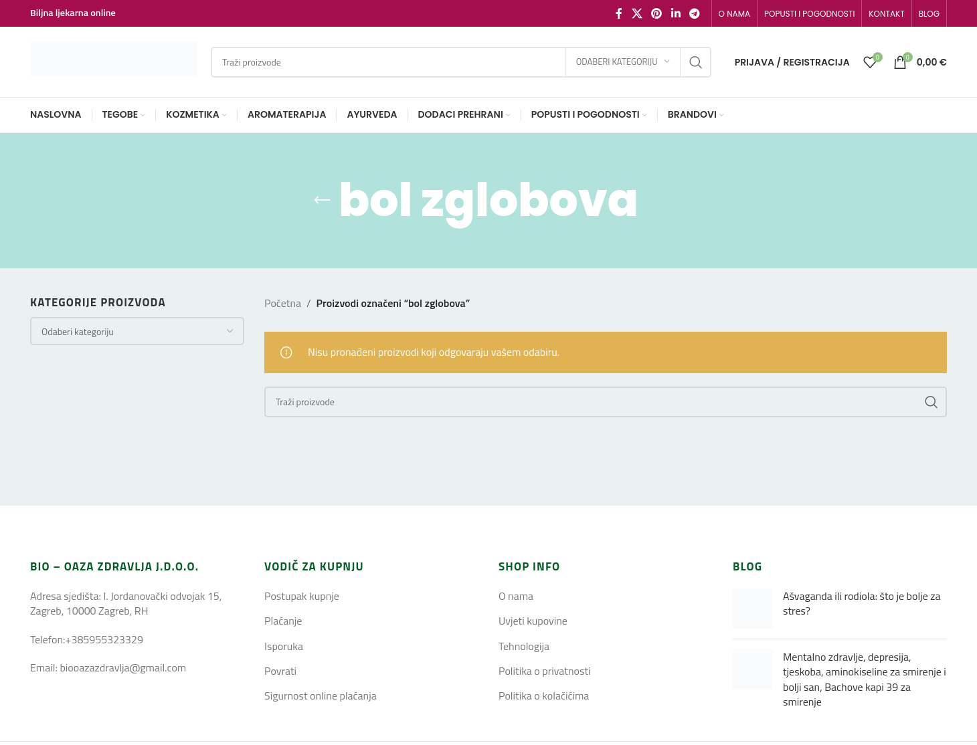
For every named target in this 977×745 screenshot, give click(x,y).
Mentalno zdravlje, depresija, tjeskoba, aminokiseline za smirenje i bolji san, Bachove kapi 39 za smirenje (864, 679)
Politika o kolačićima (544, 695)
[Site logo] (113, 61)
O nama (516, 596)
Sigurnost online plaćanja (320, 695)
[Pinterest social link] (657, 13)
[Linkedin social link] (676, 13)
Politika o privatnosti (545, 670)
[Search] (461, 62)
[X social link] (636, 13)
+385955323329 (104, 639)
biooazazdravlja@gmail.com (123, 667)
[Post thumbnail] (753, 609)
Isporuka (283, 646)
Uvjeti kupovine (533, 620)
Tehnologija (524, 646)
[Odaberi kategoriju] (623, 62)
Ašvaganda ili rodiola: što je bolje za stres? (862, 603)
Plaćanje (283, 620)
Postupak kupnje (301, 596)
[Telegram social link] (694, 13)
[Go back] (322, 200)
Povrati (280, 670)
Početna (282, 303)
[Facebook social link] (619, 13)
